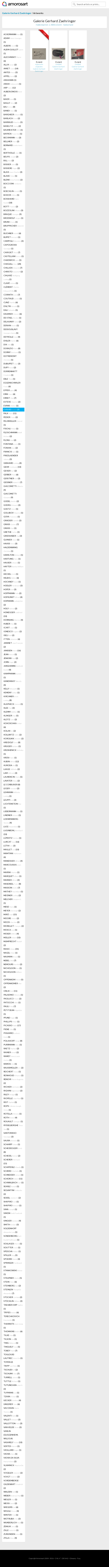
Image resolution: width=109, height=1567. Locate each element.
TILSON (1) (10, 1339)
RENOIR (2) (13, 1081)
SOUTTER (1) (12, 1247)
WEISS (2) (10, 1503)
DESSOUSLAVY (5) (11, 331)
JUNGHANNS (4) (13, 668)
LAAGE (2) (12, 769)
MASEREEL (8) (12, 884)
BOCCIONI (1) (12, 185)
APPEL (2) (10, 76)
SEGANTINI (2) (13, 1192)
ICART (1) (10, 627)
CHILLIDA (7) (13, 268)
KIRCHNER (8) (11, 698)
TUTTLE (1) (12, 1381)
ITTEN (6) (12, 639)
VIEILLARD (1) (12, 1450)
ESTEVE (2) (12, 402)
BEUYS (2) (11, 156)
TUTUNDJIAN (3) (13, 1387)
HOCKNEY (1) (12, 581)
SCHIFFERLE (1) (14, 1167)
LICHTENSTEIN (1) (12, 806)
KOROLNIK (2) (14, 738)
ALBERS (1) (11, 45)
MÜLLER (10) (12, 937)
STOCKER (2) (13, 1297)
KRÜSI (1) (10, 757)
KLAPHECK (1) (13, 704)
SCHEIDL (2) (12, 1155)
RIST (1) (10, 1102)
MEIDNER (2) (12, 895)
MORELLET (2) (14, 926)
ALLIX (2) (10, 64)
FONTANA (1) (12, 444)
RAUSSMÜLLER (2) (13, 1067)
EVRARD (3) (11, 409)
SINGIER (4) (12, 1220)
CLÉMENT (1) (11, 289)
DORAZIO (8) (12, 348)
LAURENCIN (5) (13, 777)
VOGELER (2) (13, 1473)
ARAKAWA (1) (10, 80)
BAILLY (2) (10, 103)
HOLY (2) (10, 608)
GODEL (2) (11, 501)
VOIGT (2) (12, 1476)
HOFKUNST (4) (13, 597)
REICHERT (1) (12, 1071)
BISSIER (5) (11, 164)
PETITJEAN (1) (13, 1012)
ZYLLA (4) (10, 1538)
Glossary (73, 1558)
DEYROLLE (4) (12, 337)
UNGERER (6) (12, 1404)
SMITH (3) (11, 1224)
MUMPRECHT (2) (13, 943)
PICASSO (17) (12, 1025)
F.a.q (78, 1558)
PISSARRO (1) (12, 1035)
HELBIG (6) (11, 578)
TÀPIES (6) (11, 1312)
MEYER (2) (12, 910)
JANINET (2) (13, 645)
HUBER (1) (10, 623)
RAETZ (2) (11, 1048)
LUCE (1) (12, 826)
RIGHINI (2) (13, 1090)
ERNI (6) (9, 394)
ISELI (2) (9, 635)
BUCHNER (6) (12, 233)
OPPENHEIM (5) (13, 979)
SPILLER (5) (10, 1255)
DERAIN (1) (11, 325)
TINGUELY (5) (12, 1347)
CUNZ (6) (11, 302)
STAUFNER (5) (13, 1278)
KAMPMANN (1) (12, 675)
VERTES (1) (12, 1446)
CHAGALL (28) (12, 264)
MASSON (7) (12, 887)
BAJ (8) (9, 107)
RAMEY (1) (12, 1058)
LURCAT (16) (11, 842)
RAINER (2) (11, 1052)
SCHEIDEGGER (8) (13, 1150)
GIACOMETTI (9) (13, 488)
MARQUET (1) (12, 876)
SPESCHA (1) (12, 1251)
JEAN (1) (10, 654)
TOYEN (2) (8, 1362)
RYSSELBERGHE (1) (13, 1127)
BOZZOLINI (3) (13, 210)
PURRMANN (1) (13, 1044)
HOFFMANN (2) (12, 593)
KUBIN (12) (11, 761)
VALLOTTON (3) (13, 1423)
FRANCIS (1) (11, 451)
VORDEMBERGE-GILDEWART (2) (13, 1484)
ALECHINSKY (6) (12, 59)
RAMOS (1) (10, 1064)
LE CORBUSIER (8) (12, 784)
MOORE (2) (11, 918)
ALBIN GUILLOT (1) (13, 51)
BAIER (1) (10, 99)
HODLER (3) (13, 585)
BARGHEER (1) (13, 114)
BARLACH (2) (12, 118)
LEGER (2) (11, 788)
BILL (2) (9, 160)
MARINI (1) (11, 872)
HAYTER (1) (13, 568)
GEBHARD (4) (13, 463)
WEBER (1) (13, 1495)
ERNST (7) (10, 398)
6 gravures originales (39, 65)
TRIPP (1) (12, 1366)
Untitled (58, 64)
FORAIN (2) (11, 448)
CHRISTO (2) (13, 271)
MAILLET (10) (11, 849)
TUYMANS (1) (11, 1392)
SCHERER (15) (12, 1161)
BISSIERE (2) (12, 168)
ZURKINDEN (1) (13, 1534)
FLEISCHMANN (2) (13, 434)
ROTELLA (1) (13, 1113)
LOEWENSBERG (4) (11, 821)
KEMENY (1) (12, 692)
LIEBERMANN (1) (13, 811)
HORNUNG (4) (13, 620)
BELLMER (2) (11, 141)
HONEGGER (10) (13, 614)
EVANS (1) (11, 405)
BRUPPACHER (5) (14, 227)
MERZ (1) (10, 907)
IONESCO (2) (13, 631)
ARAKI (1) (12, 84)
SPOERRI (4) (12, 1259)
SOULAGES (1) (13, 1243)
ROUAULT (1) (13, 1121)
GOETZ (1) (11, 509)
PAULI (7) (10, 1006)
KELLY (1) (12, 688)
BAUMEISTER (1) (13, 130)
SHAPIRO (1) (11, 1201)
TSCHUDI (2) (11, 1369)
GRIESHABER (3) (13, 536)
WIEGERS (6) (11, 1507)
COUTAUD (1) (13, 298)
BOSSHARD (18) (11, 201)
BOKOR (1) (11, 195)
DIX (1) (9, 344)
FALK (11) (10, 413)
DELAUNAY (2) (12, 321)
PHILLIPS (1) (11, 1021)
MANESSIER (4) (13, 861)
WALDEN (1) (11, 1492)
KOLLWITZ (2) (13, 734)
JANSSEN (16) (12, 650)
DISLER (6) (11, 340)
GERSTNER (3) (12, 478)
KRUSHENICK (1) (13, 752)
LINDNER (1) (12, 815)
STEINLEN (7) (12, 1291)
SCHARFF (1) (12, 1144)
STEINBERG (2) (12, 1285)
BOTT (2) (11, 206)
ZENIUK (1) (11, 1526)
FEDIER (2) (11, 417)
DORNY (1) (12, 352)
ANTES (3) (11, 72)
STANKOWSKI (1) (13, 1272)
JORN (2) (10, 662)
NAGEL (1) (10, 953)
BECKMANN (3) (12, 137)
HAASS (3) (10, 543)
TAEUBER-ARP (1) (13, 1307)
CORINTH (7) (12, 294)
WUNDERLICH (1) (13, 1522)
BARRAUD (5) (13, 122)
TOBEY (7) (10, 1350)
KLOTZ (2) (10, 719)
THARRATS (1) (13, 1326)
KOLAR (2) (10, 731)
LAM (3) (10, 773)
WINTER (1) (11, 1515)
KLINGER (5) (11, 715)
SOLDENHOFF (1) (10, 1230)
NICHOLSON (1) (13, 968)
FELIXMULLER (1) (13, 423)
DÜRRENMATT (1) (10, 373)
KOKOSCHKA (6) (13, 725)
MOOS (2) (11, 922)
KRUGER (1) (12, 746)
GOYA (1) (12, 516)
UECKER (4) (12, 1400)
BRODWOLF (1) (13, 218)
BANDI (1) (10, 110)
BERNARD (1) (13, 147)
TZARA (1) (11, 1396)
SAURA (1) (11, 1140)
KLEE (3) (9, 708)
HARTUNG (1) (12, 559)
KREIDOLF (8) (12, 742)
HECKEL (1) (11, 574)
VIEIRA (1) (10, 1454)
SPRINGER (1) (13, 1265)
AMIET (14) (11, 68)
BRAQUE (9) (13, 214)
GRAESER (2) (12, 520)
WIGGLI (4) (11, 1511)
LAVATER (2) (12, 780)
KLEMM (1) (12, 711)
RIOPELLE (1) (13, 1098)
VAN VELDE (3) (13, 1427)
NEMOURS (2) (13, 964)
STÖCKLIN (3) (13, 1301)
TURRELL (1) (12, 1377)
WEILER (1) (10, 1499)
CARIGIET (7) (12, 252)
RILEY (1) (11, 1094)
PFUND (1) (11, 1017)
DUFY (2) (10, 367)
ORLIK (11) (10, 991)
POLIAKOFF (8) (13, 1041)
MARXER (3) (12, 880)
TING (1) (11, 1343)
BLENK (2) (13, 179)
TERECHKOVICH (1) (11, 1318)
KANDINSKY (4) (12, 683)
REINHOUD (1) (13, 1075)
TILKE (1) (10, 1335)
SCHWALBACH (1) (14, 1182)
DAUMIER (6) (13, 314)
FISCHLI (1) (11, 428)
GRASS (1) (10, 528)
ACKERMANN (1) (13, 34)
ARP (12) (10, 87)
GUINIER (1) (11, 539)
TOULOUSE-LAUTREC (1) (13, 1356)
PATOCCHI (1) (12, 1002)
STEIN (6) (10, 1282)
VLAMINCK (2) (13, 1467)
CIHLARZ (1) (12, 277)
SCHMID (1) (13, 1171)
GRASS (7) (11, 524)
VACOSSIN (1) (11, 1410)
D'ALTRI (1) (11, 306)
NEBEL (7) (10, 960)
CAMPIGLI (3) (14, 241)
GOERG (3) (12, 505)
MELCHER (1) (12, 901)
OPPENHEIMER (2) (12, 985)
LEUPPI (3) (10, 800)
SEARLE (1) (11, 1186)
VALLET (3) (12, 1419)
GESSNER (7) (13, 482)
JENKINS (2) (11, 658)
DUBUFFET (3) (12, 363)
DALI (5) (11, 310)
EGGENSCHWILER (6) (12, 384)
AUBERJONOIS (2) (13, 93)
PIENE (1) (10, 1029)
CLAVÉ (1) (11, 283)
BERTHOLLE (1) (13, 153)
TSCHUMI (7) (11, 1373)
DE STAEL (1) (12, 318)
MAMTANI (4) (12, 855)
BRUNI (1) (11, 222)
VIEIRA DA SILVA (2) (11, 1459)
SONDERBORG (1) (12, 1238)
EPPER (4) (10, 390)
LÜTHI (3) (9, 845)
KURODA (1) (11, 765)
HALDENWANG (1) (11, 549)
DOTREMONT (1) (10, 358)
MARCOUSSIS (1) (12, 866)
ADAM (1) (13, 40)
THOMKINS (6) (13, 1331)
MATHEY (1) (13, 891)
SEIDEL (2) (12, 1198)
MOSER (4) (11, 933)
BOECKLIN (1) (13, 191)
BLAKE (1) (10, 176)
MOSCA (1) (10, 930)
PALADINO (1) (13, 995)
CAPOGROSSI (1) (10, 247)
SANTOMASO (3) (10, 1135)
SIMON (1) (13, 1215)
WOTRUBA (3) (12, 1518)
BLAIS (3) (13, 172)
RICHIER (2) (13, 1087)
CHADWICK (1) (12, 260)
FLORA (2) (10, 440)
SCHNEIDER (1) (13, 1175)
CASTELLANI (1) (14, 256)
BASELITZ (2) (12, 126)
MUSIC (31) (11, 949)
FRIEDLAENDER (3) (11, 457)
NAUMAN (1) (12, 956)
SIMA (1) (10, 1209)
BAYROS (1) (13, 133)
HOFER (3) (10, 589)
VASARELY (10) (13, 1442)
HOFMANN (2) (13, 603)
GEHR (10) (12, 467)
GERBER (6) (11, 474)
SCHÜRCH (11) (13, 1178)
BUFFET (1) (12, 237)
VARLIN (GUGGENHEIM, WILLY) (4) (11, 1435)
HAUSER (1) (12, 562)
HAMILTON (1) (13, 555)
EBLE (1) (9, 379)
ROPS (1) (12, 1108)
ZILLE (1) (11, 1530)
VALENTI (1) (11, 1415)
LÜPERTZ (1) (12, 838)
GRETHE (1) (12, 532)
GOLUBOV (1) (13, 513)
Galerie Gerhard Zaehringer (16, 13)
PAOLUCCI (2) (12, 998)
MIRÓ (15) (10, 914)
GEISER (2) (10, 470)
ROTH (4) (10, 1117)
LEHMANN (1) (12, 794)
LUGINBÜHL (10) (13, 832)
